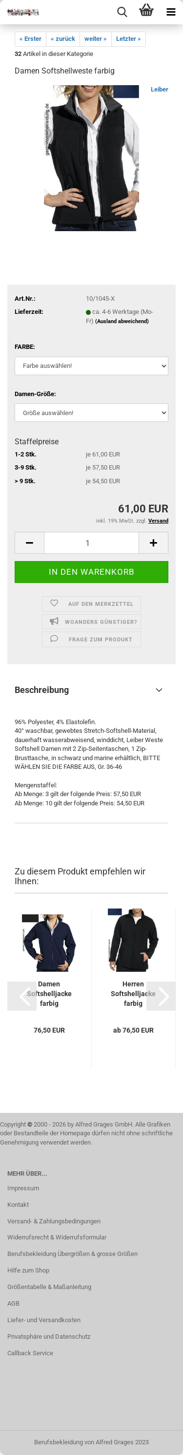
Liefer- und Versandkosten (44, 1320)
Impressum (23, 1188)
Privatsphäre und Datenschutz (48, 1336)
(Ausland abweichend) (122, 321)
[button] (22, 996)
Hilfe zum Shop (28, 1270)
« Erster (30, 38)
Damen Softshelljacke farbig (49, 993)
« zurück (63, 38)
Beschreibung (42, 690)
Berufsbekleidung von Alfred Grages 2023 (91, 1442)
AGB (13, 1303)
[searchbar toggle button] (122, 12)
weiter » (95, 38)
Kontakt (18, 1204)
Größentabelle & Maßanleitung (49, 1287)
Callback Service (30, 1353)
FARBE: (25, 346)
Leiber (159, 89)
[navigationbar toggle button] (171, 12)
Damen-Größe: (35, 394)
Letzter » (128, 38)
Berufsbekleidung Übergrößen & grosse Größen (72, 1253)
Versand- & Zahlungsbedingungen (54, 1221)
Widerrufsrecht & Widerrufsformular (56, 1237)
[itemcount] (91, 543)
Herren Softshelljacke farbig (133, 993)
